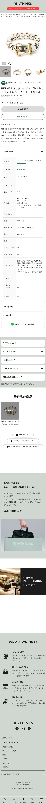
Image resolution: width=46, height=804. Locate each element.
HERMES (9, 16)
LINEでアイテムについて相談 (24, 324)
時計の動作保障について (12, 377)
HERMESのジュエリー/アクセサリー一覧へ (24, 447)
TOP (2, 14)
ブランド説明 (8, 307)
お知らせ (6, 763)
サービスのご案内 (9, 751)
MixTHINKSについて (13, 511)
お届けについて (9, 360)
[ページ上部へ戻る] (42, 793)
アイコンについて (10, 352)
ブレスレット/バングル (29, 14)
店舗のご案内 (7, 747)
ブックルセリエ (18, 16)
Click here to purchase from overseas (23, 9)
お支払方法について (10, 369)
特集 (4, 755)
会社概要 (6, 767)
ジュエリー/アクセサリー (13, 14)
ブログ (5, 759)
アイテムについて (10, 343)
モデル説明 (7, 315)
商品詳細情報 (8, 152)
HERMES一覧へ (24, 435)
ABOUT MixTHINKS (10, 743)
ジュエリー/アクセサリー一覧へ (24, 441)
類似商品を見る (23, 117)
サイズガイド (29, 205)
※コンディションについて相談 (29, 272)
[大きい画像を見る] (9, 63)
